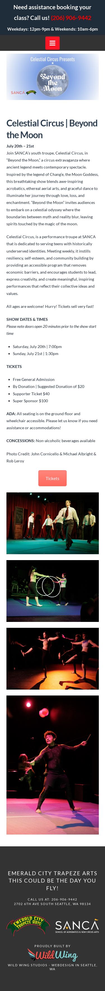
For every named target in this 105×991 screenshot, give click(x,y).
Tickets (52, 478)
